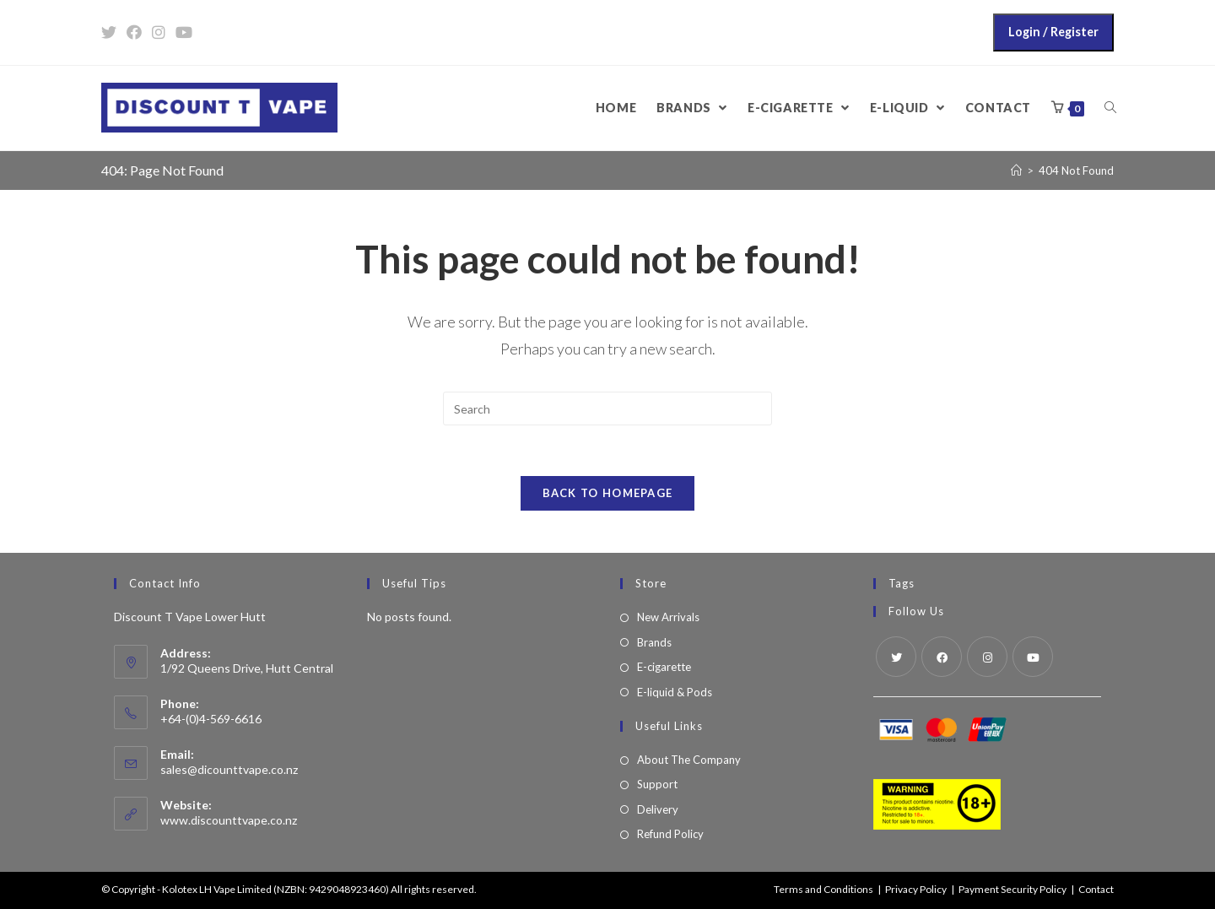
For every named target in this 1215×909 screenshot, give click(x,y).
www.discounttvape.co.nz (228, 820)
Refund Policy (670, 834)
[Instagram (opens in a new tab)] (158, 32)
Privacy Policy (916, 889)
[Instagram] (987, 656)
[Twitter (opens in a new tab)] (111, 32)
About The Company (689, 759)
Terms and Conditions (823, 889)
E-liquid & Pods (674, 692)
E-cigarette (664, 667)
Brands (654, 642)
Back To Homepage (608, 493)
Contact (1096, 889)
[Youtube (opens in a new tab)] (183, 32)
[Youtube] (1032, 656)
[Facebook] (941, 656)
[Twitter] (896, 656)
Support (657, 784)
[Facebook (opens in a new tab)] (134, 32)
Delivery (657, 809)
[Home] (1016, 170)
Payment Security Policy (1012, 889)
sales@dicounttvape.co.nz (229, 769)
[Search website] (1110, 108)
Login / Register (1053, 31)
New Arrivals (668, 617)
